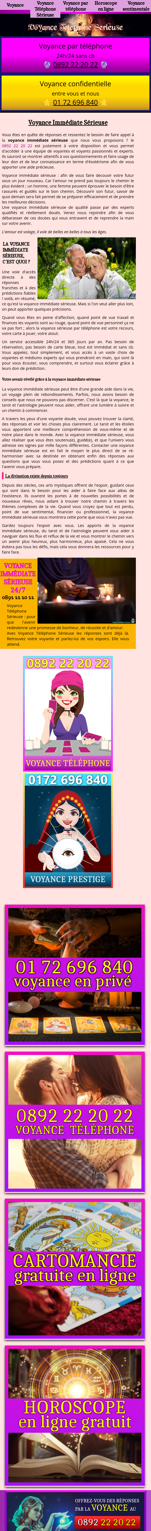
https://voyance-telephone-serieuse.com (75, 1455)
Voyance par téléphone (75, 4)
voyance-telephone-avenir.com (103, 1495)
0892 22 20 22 (17, 148)
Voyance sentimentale (135, 4)
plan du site (77, 1511)
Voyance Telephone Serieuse (75, 28)
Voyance (15, 5)
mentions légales (106, 1511)
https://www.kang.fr (57, 1495)
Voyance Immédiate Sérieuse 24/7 (18, 580)
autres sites (134, 1511)
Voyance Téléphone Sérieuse (45, 7)
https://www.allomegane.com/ (75, 1501)
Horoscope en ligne (105, 4)
